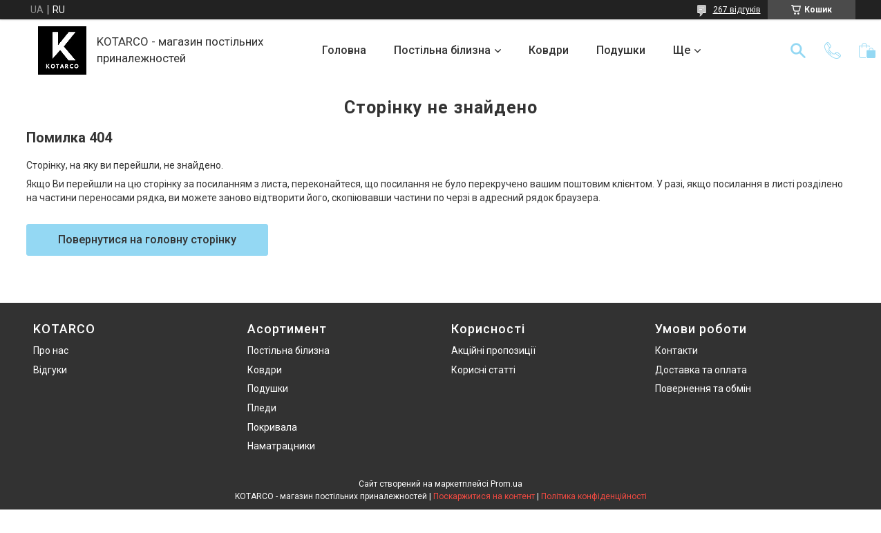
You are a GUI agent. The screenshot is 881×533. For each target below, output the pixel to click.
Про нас (50, 350)
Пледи (261, 407)
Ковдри (549, 50)
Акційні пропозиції (493, 350)
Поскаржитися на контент (484, 496)
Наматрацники (281, 445)
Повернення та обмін (703, 388)
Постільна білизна (442, 50)
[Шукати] (798, 50)
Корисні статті (483, 369)
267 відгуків (737, 10)
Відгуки (50, 369)
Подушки (620, 50)
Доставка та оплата (701, 369)
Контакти (676, 350)
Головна (344, 50)
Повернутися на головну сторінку (147, 239)
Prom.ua (506, 484)
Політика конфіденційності (594, 496)
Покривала (272, 427)
